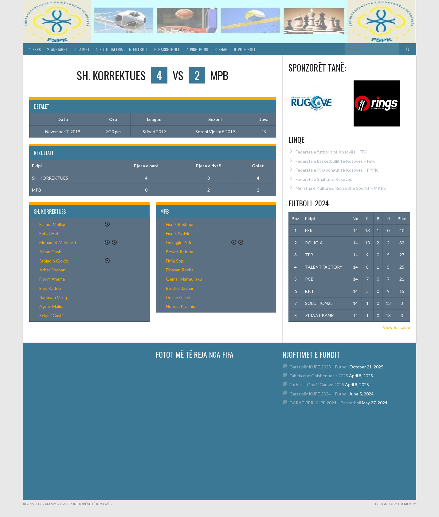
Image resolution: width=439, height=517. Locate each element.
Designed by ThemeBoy (395, 504)
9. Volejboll (245, 49)
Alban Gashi (50, 251)
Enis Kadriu (50, 288)
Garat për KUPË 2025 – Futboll (318, 366)
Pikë (402, 218)
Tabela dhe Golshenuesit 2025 (318, 375)
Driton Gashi (178, 297)
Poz (295, 218)
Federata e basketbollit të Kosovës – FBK (335, 161)
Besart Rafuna (179, 251)
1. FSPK (35, 49)
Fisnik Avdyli (177, 233)
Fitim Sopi (175, 260)
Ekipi (310, 218)
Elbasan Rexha (180, 269)
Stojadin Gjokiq (53, 260)
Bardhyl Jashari (180, 288)
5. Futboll (138, 49)
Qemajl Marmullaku (184, 279)
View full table (396, 327)
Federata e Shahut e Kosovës (324, 179)
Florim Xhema (52, 279)
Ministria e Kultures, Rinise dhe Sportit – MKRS (341, 188)
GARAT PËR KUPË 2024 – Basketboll (325, 402)
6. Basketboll (167, 49)
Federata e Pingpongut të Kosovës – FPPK (337, 170)
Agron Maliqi (51, 306)
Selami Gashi (51, 315)
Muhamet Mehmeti (57, 242)
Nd (355, 218)
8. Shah (221, 49)
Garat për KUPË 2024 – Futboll (318, 393)
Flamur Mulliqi (52, 224)
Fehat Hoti (49, 233)
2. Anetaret (57, 49)
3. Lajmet (81, 49)
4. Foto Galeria (109, 49)
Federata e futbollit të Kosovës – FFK (331, 151)
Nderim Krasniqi (181, 306)
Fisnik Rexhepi (179, 224)
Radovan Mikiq (53, 297)
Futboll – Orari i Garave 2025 (316, 384)
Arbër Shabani (52, 269)
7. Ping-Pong (197, 49)
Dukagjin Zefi (178, 242)
